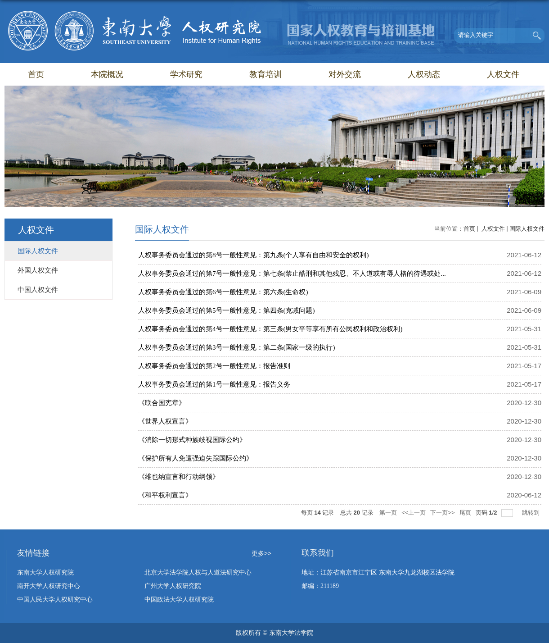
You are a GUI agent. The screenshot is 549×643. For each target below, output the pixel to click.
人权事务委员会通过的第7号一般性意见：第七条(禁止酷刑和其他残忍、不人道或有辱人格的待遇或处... (292, 273)
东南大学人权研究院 (45, 572)
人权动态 (424, 74)
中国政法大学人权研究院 (179, 599)
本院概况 (107, 74)
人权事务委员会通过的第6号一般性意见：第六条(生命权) (223, 292)
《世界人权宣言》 (165, 421)
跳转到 (531, 512)
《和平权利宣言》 (165, 495)
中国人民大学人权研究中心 (55, 599)
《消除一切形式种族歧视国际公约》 (192, 439)
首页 (36, 74)
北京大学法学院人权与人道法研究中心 (198, 572)
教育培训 (265, 74)
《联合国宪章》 (161, 402)
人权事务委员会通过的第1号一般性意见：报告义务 (214, 384)
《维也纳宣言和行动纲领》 (178, 476)
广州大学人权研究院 (172, 586)
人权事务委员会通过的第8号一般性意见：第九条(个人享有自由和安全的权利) (253, 255)
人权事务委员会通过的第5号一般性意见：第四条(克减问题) (226, 310)
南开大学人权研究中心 (48, 586)
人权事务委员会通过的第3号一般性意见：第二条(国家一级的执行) (236, 347)
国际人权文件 (526, 228)
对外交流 (344, 74)
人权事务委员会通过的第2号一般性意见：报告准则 (214, 365)
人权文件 (503, 74)
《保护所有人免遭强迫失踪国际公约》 (195, 458)
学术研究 (186, 74)
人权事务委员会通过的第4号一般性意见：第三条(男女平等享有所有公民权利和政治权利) (270, 329)
